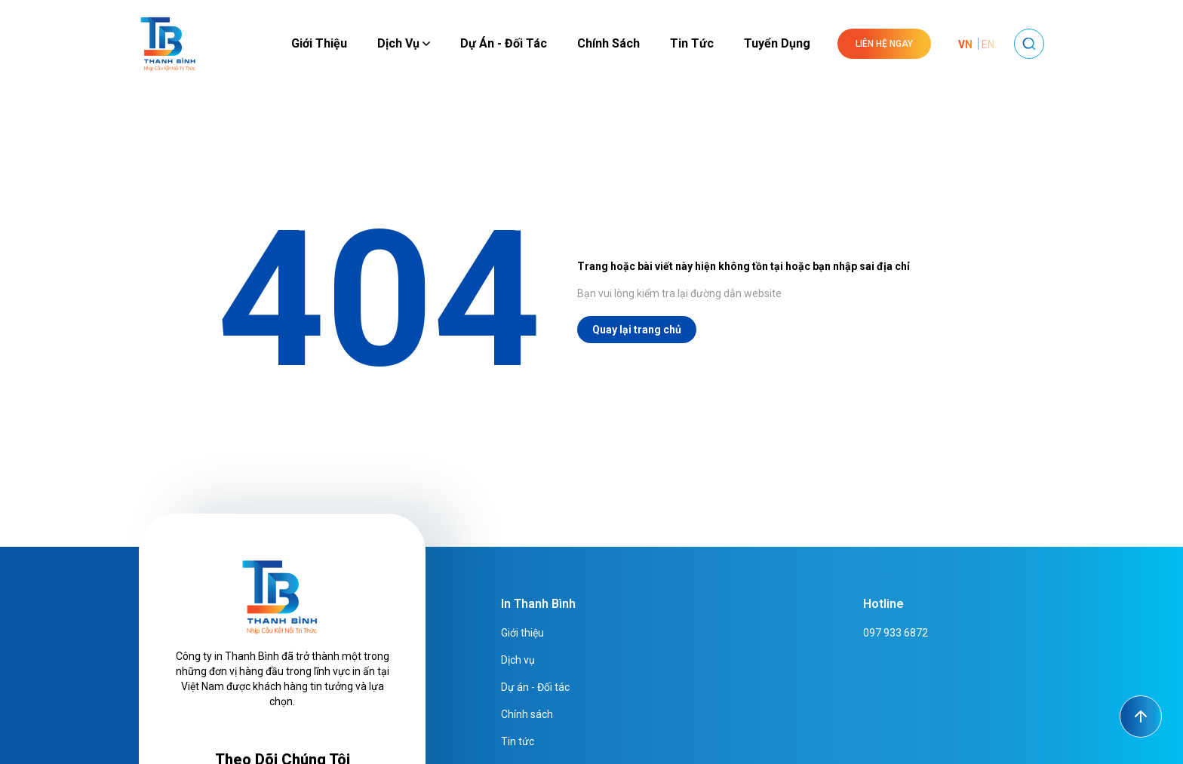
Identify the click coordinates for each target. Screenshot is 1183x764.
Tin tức (692, 43)
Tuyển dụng (777, 43)
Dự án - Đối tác (503, 43)
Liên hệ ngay (884, 43)
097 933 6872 (895, 633)
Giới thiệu (319, 43)
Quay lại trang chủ (636, 330)
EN (988, 44)
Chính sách (608, 43)
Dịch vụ (403, 43)
